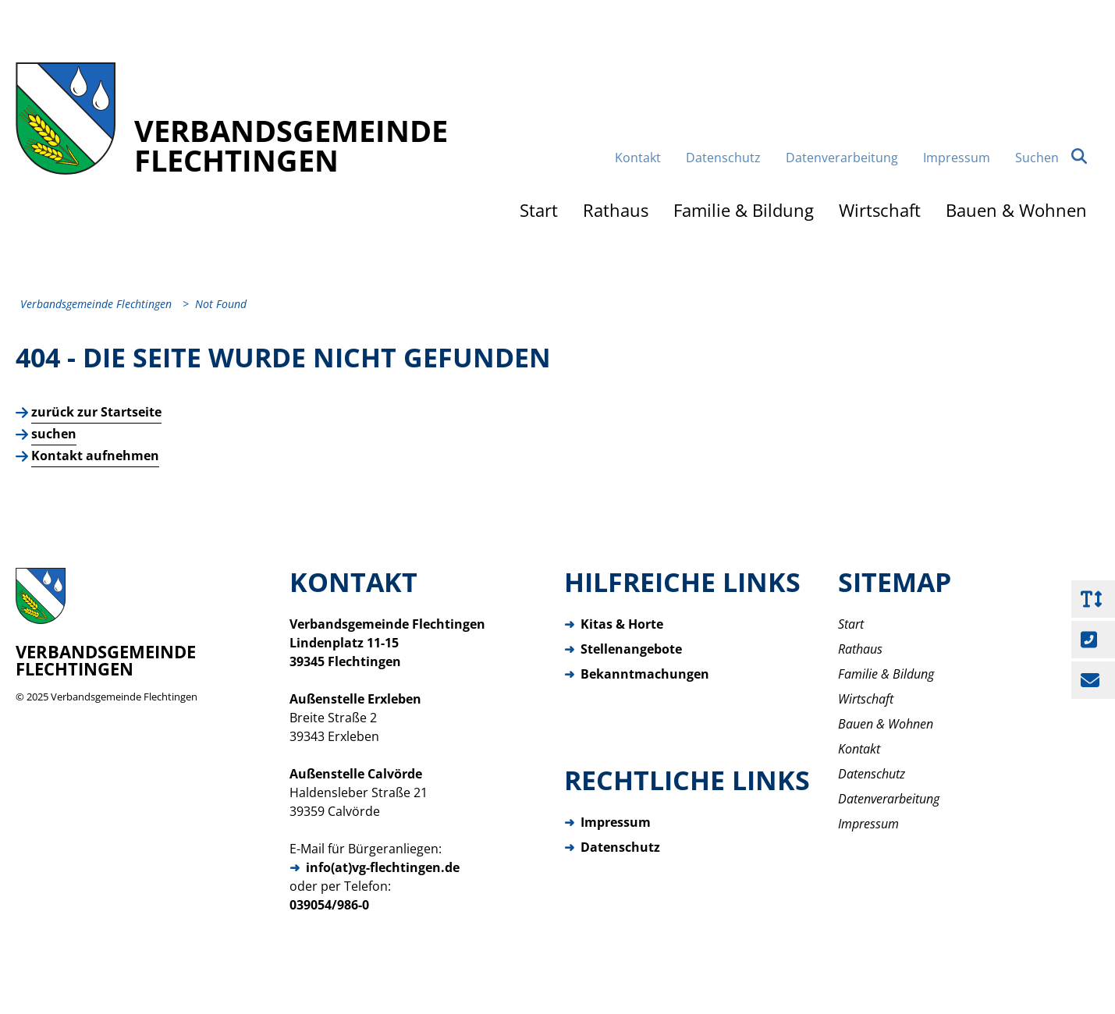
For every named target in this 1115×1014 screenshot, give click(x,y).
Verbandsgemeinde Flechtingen (124, 697)
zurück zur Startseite (96, 411)
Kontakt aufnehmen (95, 455)
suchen (53, 433)
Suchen (1051, 157)
